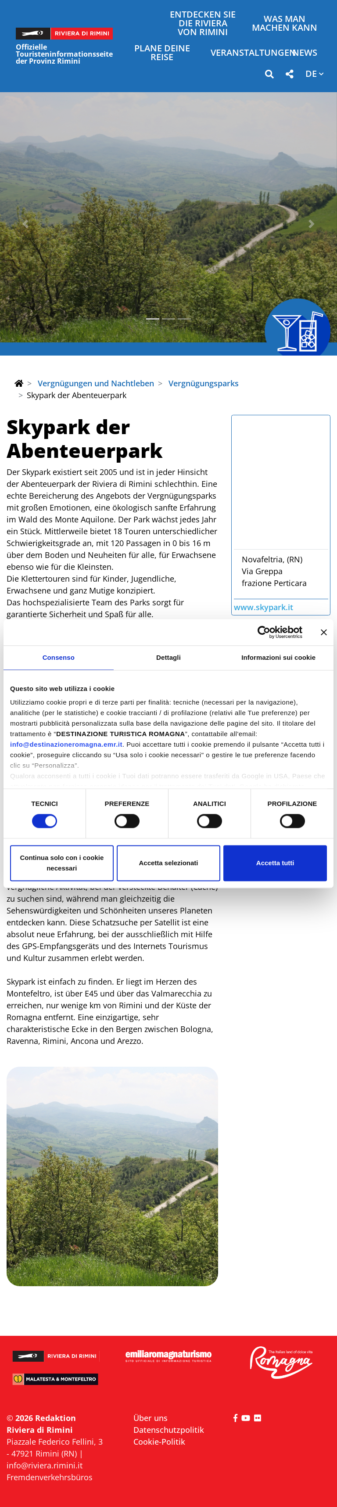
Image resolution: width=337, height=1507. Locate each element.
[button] (269, 76)
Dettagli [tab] (168, 657)
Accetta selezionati (168, 863)
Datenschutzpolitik (168, 1429)
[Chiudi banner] (324, 632)
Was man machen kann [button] (284, 23)
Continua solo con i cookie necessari (62, 863)
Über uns (150, 1418)
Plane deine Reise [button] (162, 53)
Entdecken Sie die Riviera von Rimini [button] (203, 24)
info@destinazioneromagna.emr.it (66, 744)
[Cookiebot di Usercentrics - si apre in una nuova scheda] (264, 632)
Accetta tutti (275, 863)
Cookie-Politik (159, 1441)
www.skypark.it (263, 607)
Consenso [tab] (59, 657)
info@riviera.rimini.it (44, 1465)
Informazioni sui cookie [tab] (278, 657)
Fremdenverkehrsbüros (50, 1477)
